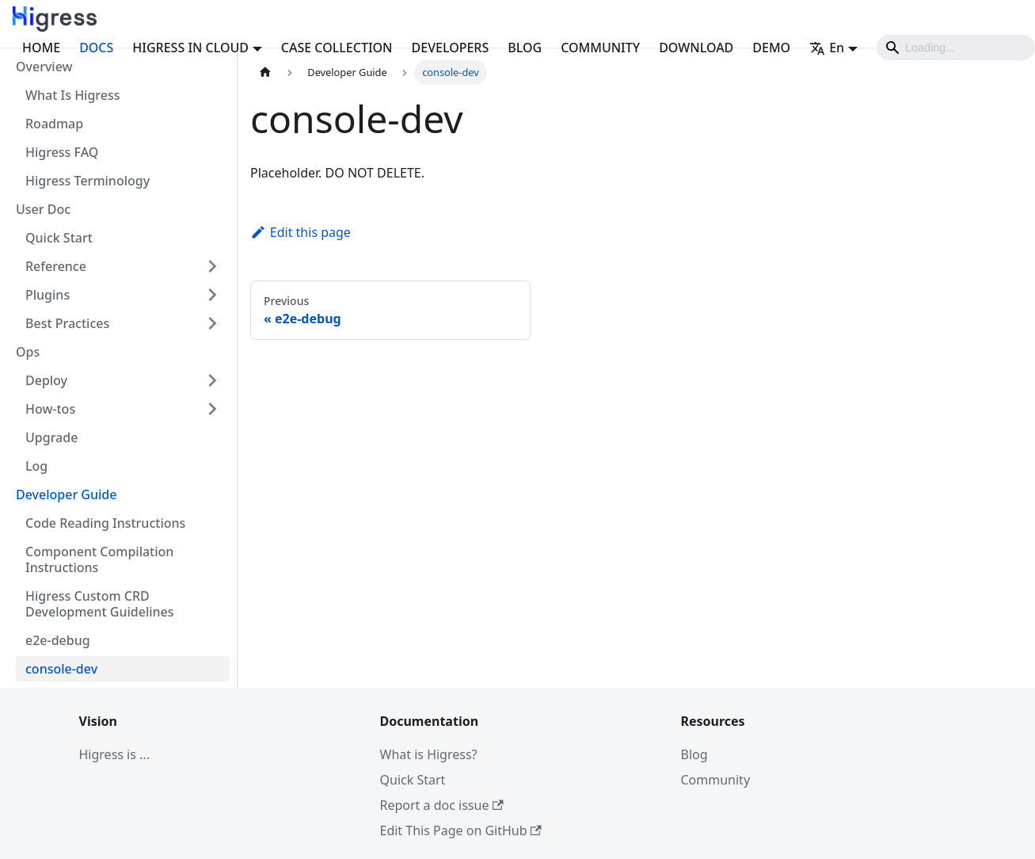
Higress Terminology (87, 180)
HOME (41, 47)
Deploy (46, 380)
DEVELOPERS (450, 47)
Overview (44, 66)
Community (716, 779)
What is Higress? (429, 754)
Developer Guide (66, 494)
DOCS (96, 47)
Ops (28, 352)
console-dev (61, 669)
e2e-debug (57, 640)
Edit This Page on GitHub (461, 830)
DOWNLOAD (696, 47)
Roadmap (54, 123)
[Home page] (265, 72)
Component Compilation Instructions (99, 559)
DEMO (771, 47)
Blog (694, 754)
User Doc (43, 209)
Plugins (47, 295)
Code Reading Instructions (105, 523)
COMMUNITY (600, 47)
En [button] (826, 47)
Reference (55, 266)
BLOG (525, 47)
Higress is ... (114, 754)
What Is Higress (72, 95)
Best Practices (67, 323)
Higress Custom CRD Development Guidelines (99, 603)
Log (36, 466)
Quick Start (59, 237)
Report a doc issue (442, 805)
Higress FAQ (61, 152)
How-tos (50, 409)
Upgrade (51, 437)
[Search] (956, 47)
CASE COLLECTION (337, 47)
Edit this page (300, 232)
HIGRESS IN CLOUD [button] (190, 47)
